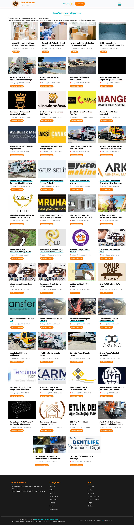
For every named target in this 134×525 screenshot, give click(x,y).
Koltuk (52, 490)
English (90, 506)
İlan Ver (90, 490)
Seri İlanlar (91, 493)
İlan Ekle (66, 4)
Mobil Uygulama (75, 292)
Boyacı (52, 506)
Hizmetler (16, 51)
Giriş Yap (80, 4)
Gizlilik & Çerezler (93, 499)
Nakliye (52, 493)
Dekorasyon (53, 499)
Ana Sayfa (91, 487)
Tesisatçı (52, 503)
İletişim (90, 503)
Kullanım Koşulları (93, 496)
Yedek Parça (54, 496)
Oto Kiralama (54, 509)
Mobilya (52, 487)
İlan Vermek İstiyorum (17, 86)
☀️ (72, 4)
